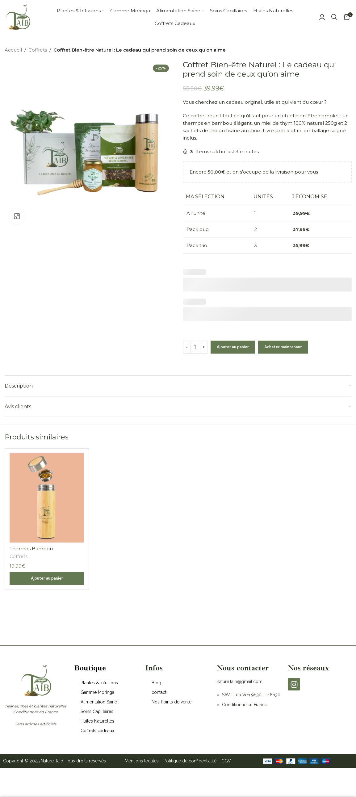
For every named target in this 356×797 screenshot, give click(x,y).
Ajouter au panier (233, 347)
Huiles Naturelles (97, 721)
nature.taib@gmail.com (239, 681)
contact (159, 692)
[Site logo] (18, 16)
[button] (47, 578)
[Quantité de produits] (195, 347)
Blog (156, 682)
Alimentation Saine (99, 701)
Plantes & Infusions (99, 682)
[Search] (334, 17)
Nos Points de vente (171, 701)
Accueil (13, 50)
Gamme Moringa (97, 692)
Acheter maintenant (283, 347)
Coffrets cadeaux (97, 730)
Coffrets (37, 50)
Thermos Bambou (31, 549)
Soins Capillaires (97, 711)
